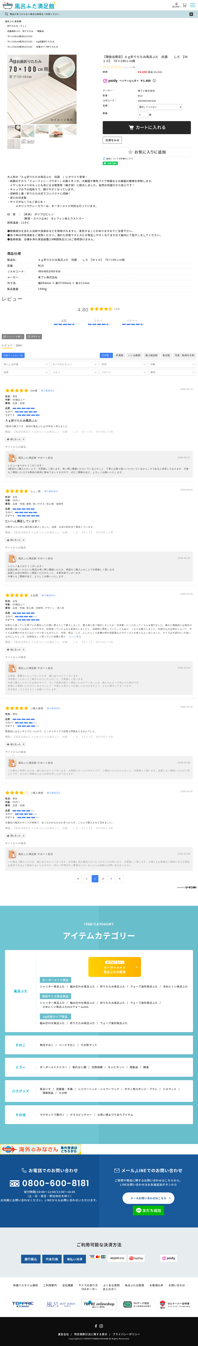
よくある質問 (111, 1285)
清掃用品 (48, 1093)
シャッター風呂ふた (52, 986)
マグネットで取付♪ (52, 1114)
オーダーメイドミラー (53, 1067)
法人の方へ (110, 1289)
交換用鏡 (97, 1067)
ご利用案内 (50, 1285)
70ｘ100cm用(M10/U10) (19, 36)
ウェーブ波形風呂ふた (144, 986)
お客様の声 (156, 1285)
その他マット (89, 1045)
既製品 (40, 30)
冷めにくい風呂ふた (175, 986)
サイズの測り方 (88, 1285)
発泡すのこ (47, 1045)
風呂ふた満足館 (13, 21)
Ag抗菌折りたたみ (45, 41)
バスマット (170, 1089)
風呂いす (45, 1089)
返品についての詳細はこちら (119, 158)
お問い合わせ (177, 1285)
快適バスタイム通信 (25, 1285)
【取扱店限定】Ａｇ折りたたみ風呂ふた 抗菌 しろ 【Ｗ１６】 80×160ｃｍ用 (63, 532)
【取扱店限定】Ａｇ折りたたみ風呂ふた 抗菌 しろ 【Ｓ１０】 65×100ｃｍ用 (63, 828)
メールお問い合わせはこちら (148, 1198)
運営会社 (63, 1334)
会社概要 (67, 1285)
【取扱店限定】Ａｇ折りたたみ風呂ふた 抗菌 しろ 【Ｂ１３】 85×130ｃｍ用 (63, 736)
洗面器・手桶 (64, 1089)
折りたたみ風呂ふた (112, 986)
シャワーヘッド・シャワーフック (98, 1089)
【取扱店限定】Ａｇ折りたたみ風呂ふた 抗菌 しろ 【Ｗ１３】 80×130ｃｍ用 (63, 642)
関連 (146, 1067)
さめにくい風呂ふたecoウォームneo (65, 1007)
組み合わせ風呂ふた (82, 986)
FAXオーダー (90, 1289)
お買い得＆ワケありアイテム (115, 1114)
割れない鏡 (79, 1067)
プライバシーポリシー (126, 1334)
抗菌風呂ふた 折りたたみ (20, 30)
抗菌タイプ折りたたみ (47, 46)
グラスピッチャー (81, 1114)
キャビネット (116, 1067)
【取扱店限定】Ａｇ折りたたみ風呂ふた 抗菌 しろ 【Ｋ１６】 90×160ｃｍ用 (63, 431)
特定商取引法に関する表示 (90, 1334)
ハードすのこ (67, 1045)
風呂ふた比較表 (134, 1285)
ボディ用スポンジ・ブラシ (141, 1089)
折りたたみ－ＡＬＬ (17, 25)
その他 (63, 1093)
